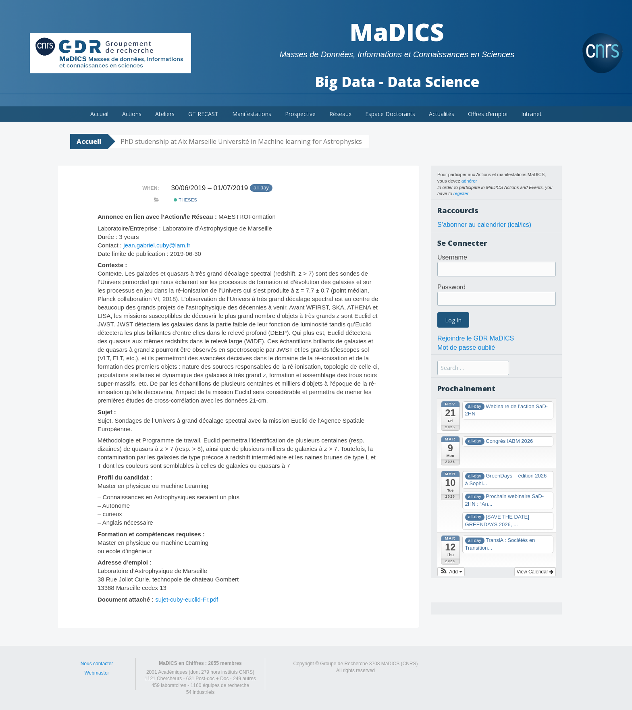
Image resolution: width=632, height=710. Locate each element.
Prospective (300, 114)
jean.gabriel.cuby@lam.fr (156, 245)
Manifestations (251, 114)
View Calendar (535, 572)
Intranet (531, 114)
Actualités (441, 114)
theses (185, 199)
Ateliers (165, 114)
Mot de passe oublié (466, 347)
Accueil (99, 114)
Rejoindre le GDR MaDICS (475, 338)
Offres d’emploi (487, 114)
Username (452, 257)
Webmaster (96, 673)
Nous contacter (97, 663)
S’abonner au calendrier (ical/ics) (484, 224)
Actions (131, 114)
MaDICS (396, 31)
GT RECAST (203, 114)
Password (451, 287)
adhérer (469, 181)
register (460, 193)
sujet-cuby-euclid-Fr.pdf (186, 599)
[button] (451, 572)
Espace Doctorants (390, 114)
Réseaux (340, 114)
